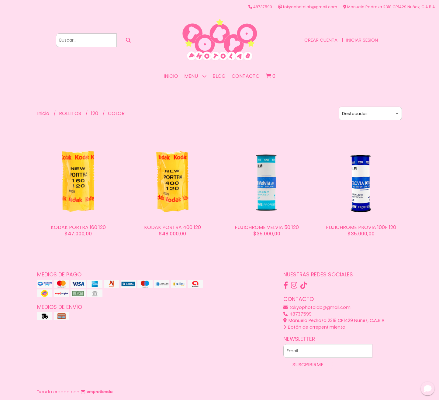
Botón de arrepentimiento (314, 327)
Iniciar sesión (362, 40)
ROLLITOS (70, 113)
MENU (195, 76)
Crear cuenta (320, 40)
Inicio (171, 76)
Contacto (246, 76)
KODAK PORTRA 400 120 (172, 227)
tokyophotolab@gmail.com (317, 307)
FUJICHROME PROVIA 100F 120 (361, 227)
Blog (219, 76)
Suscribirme (307, 364)
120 (95, 113)
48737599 (297, 314)
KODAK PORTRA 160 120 (78, 227)
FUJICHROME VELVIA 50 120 (267, 227)
